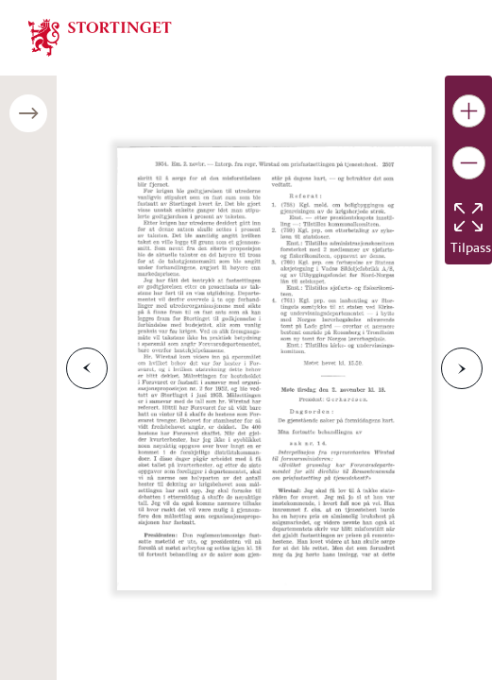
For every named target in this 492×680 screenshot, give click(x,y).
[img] (100, 36)
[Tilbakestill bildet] (468, 217)
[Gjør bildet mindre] (468, 162)
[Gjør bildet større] (468, 111)
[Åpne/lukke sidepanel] (28, 113)
